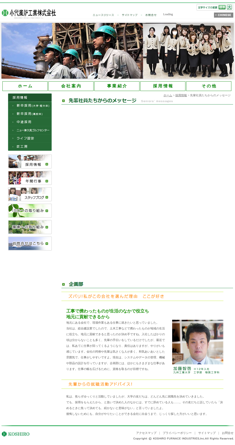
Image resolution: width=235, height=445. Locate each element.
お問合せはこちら (30, 243)
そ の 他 (209, 86)
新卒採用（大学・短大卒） (30, 106)
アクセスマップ (146, 433)
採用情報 (30, 161)
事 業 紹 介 (117, 86)
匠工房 (30, 147)
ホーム (167, 95)
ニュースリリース (107, 15)
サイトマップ (134, 15)
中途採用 (30, 122)
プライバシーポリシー (177, 433)
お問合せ (151, 15)
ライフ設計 (30, 138)
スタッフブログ (30, 194)
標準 (222, 7)
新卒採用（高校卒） (30, 114)
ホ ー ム (25, 86)
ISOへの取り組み (30, 211)
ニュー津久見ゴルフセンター (30, 130)
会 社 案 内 (71, 86)
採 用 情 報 (163, 86)
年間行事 (30, 178)
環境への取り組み (30, 227)
